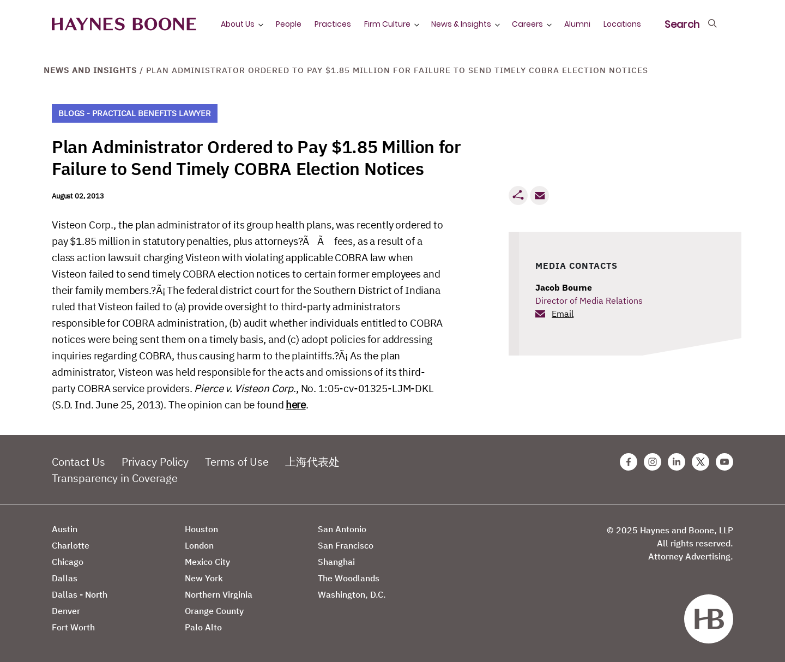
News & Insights (461, 24)
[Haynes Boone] (124, 24)
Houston (201, 528)
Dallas (64, 578)
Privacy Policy (155, 461)
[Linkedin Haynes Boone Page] (676, 462)
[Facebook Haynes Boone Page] (628, 462)
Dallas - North (79, 594)
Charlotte (70, 545)
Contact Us (78, 461)
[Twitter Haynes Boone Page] (700, 462)
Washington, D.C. (352, 594)
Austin (64, 528)
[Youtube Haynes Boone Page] (724, 462)
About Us (238, 24)
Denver (66, 610)
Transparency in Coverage (115, 478)
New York (204, 578)
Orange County (214, 610)
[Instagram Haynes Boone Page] (652, 462)
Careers (527, 24)
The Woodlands (348, 578)
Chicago (67, 561)
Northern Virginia (218, 594)
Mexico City (207, 561)
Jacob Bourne (563, 287)
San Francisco (345, 545)
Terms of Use (237, 461)
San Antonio (342, 528)
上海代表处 (312, 461)
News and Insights (90, 70)
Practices (333, 24)
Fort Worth (73, 627)
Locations (622, 24)
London (199, 545)
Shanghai (336, 561)
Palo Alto (203, 627)
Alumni (577, 24)
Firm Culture (387, 24)
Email (562, 313)
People (288, 24)
